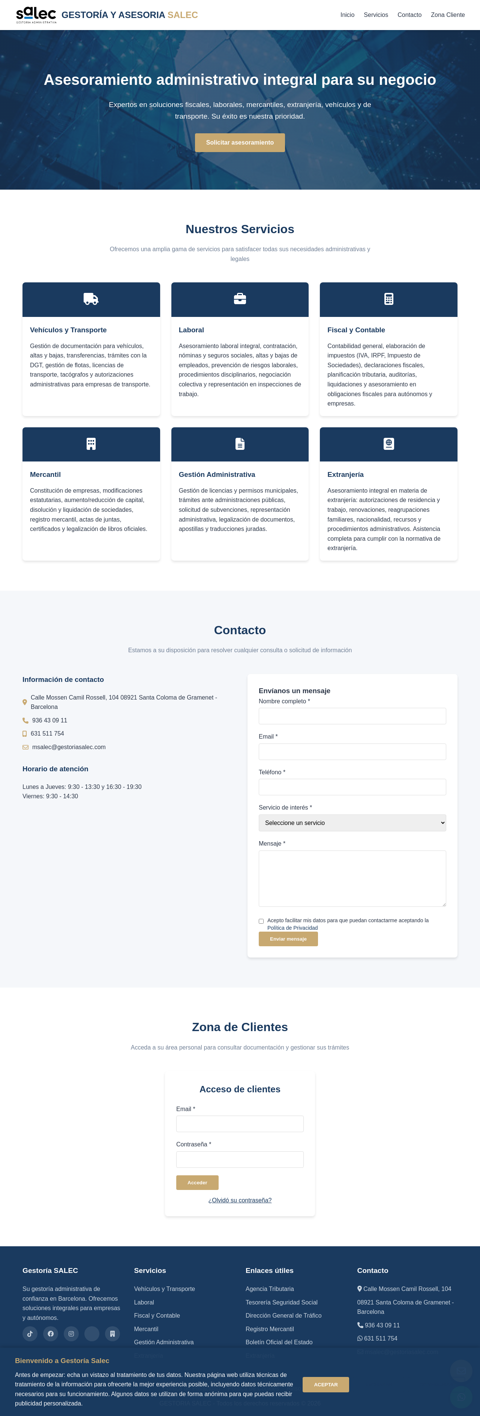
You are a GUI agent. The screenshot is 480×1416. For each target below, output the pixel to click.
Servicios (376, 15)
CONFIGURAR (436, 1384)
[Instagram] (71, 1333)
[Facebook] (50, 1333)
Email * (268, 736)
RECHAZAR (378, 1384)
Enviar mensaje (288, 939)
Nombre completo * (284, 701)
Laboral (144, 1302)
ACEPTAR (326, 1384)
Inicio (347, 15)
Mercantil (146, 1329)
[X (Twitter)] (91, 1333)
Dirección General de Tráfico (284, 1315)
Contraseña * (193, 1144)
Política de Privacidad (292, 928)
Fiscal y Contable (157, 1315)
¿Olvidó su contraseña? (240, 1200)
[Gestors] (112, 1333)
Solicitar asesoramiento (240, 142)
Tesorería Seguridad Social (282, 1302)
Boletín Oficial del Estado (279, 1342)
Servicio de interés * (285, 807)
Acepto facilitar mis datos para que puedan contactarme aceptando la (348, 924)
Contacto (410, 15)
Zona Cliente (448, 15)
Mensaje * (272, 843)
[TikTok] (30, 1333)
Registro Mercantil (270, 1329)
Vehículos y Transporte (164, 1289)
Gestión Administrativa (164, 1342)
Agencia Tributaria (270, 1289)
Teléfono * (272, 772)
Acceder (197, 1182)
